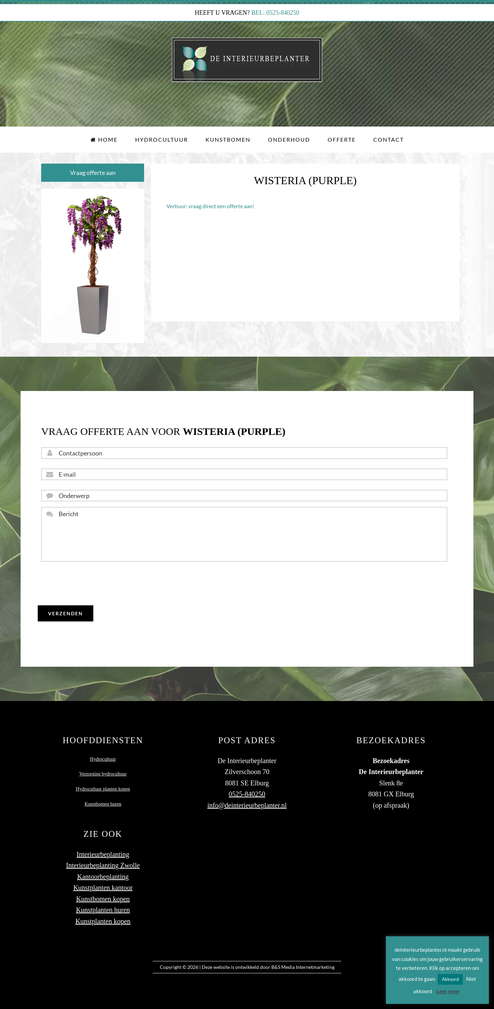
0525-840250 (247, 788)
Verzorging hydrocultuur (103, 768)
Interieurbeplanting (103, 849)
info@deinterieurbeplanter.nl (246, 800)
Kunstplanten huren (103, 904)
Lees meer (448, 991)
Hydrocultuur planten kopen (103, 783)
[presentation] (93, 583)
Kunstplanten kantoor (103, 882)
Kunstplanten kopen (103, 915)
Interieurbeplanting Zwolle (103, 860)
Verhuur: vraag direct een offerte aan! (210, 206)
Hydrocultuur (103, 753)
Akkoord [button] (450, 979)
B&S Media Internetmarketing (302, 961)
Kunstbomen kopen (103, 893)
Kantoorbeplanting (103, 871)
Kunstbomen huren (103, 798)
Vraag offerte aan (93, 172)
